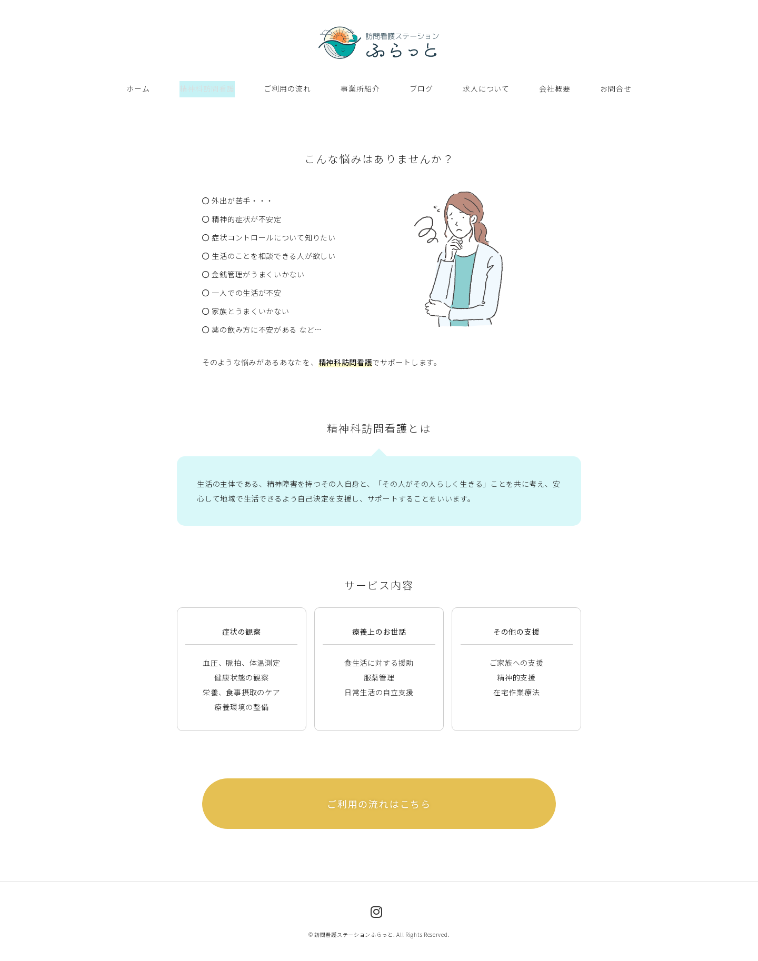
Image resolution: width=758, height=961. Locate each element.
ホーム (138, 86)
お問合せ (615, 86)
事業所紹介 (361, 86)
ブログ (422, 86)
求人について (486, 86)
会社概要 (554, 86)
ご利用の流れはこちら (379, 798)
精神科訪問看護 (207, 86)
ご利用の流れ (288, 86)
